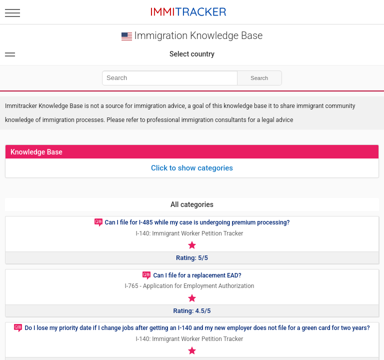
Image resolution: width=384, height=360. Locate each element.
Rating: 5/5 (192, 258)
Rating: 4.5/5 (192, 310)
